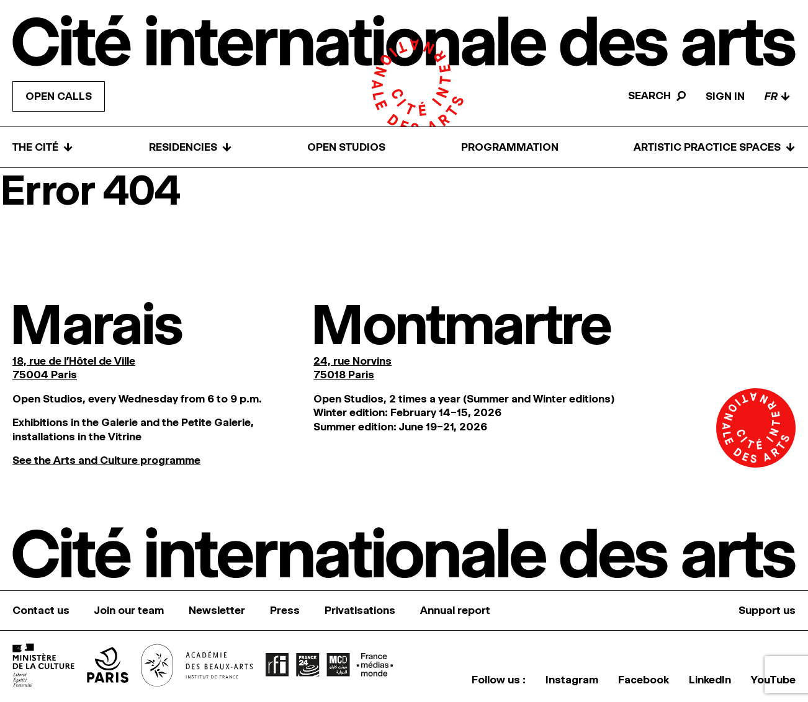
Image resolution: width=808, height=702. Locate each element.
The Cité (42, 147)
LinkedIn (710, 679)
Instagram (571, 679)
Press (285, 610)
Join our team (129, 610)
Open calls (58, 96)
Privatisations (360, 610)
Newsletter (217, 610)
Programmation (510, 147)
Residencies (190, 147)
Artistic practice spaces (715, 147)
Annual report (455, 610)
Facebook (643, 679)
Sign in (725, 96)
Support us (767, 610)
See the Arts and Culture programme (106, 460)
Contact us (41, 610)
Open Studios (346, 147)
